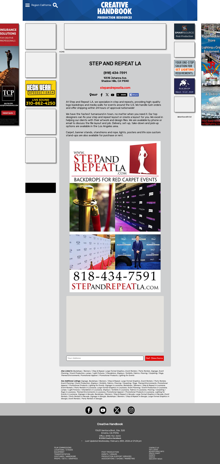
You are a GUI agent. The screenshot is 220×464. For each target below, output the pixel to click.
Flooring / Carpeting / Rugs (151, 373)
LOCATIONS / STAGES (63, 450)
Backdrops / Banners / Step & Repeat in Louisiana (144, 385)
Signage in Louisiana (113, 385)
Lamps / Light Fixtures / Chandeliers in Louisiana (81, 390)
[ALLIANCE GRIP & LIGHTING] (40, 133)
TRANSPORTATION (62, 454)
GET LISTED (153, 449)
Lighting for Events (126, 375)
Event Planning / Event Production (75, 383)
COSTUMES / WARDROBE (65, 456)
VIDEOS (152, 457)
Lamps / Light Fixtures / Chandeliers (100, 373)
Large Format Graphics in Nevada (149, 394)
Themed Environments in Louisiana (90, 392)
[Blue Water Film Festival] (184, 92)
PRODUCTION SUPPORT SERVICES (116, 456)
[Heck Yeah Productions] (40, 105)
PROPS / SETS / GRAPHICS (66, 459)
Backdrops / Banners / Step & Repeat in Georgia (127, 396)
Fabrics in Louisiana (138, 390)
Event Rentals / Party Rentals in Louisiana (78, 387)
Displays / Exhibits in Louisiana (116, 390)
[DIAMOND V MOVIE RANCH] (40, 48)
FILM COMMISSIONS (62, 448)
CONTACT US (154, 448)
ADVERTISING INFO (156, 451)
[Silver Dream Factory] (40, 161)
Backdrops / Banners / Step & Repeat (88, 371)
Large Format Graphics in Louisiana (112, 387)
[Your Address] (105, 358)
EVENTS (152, 455)
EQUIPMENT (59, 452)
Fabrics (136, 373)
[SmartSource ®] (184, 38)
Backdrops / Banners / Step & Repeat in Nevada (115, 394)
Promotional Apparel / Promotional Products (98, 375)
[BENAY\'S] (184, 56)
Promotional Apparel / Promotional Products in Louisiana (130, 392)
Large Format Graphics (114, 371)
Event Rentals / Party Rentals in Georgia (85, 398)
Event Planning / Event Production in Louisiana (147, 387)
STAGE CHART (154, 453)
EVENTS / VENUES (109, 454)
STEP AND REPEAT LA (115, 64)
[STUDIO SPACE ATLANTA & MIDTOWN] (184, 111)
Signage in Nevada (86, 394)
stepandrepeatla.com (115, 88)
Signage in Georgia (98, 396)
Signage (154, 371)
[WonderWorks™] (40, 76)
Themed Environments (70, 375)
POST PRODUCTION (110, 452)
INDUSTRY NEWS (155, 459)
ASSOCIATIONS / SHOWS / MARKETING (118, 459)
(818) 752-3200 (113, 436)
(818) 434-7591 (115, 73)
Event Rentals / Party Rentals (137, 371)
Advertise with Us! (185, 117)
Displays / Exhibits (124, 373)
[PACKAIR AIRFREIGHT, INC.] (115, 48)
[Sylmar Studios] (184, 74)
